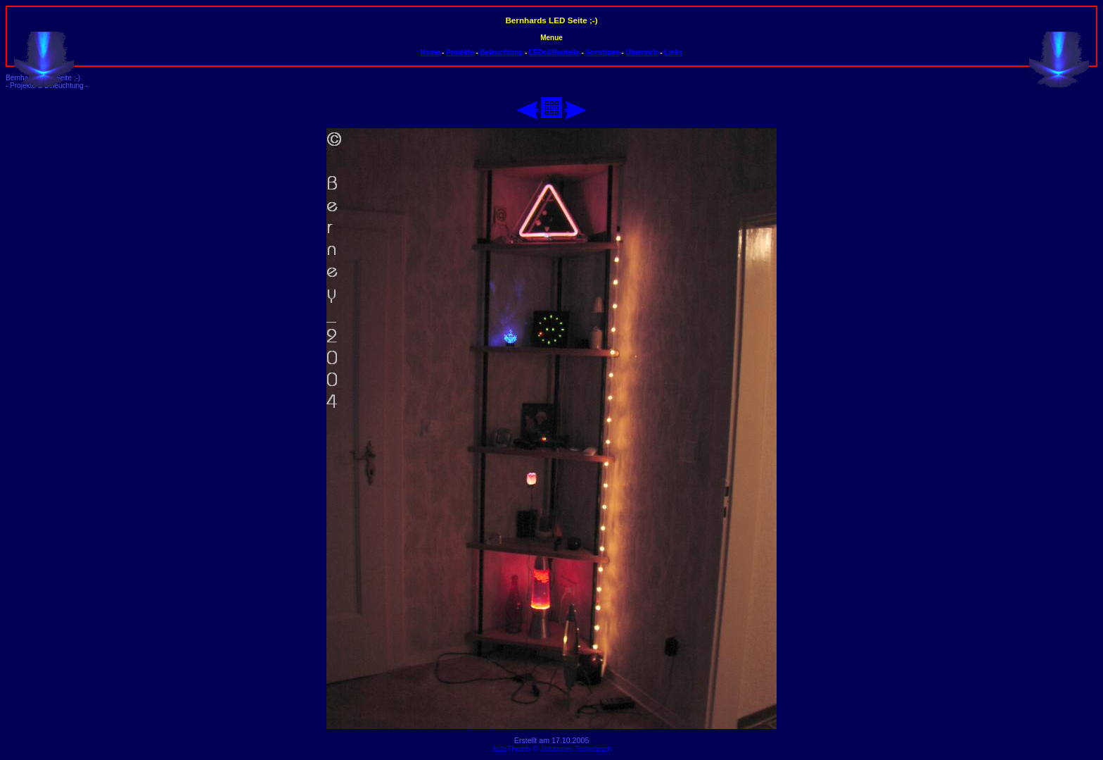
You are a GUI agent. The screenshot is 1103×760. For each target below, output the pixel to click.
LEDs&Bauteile (554, 52)
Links (673, 52)
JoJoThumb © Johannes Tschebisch (551, 749)
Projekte (459, 52)
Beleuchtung (501, 52)
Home (430, 52)
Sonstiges (603, 52)
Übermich (641, 52)
